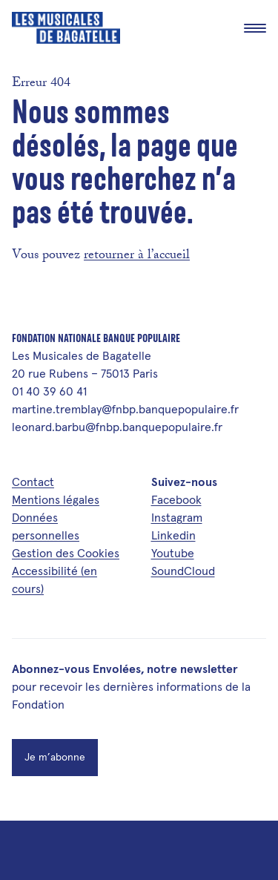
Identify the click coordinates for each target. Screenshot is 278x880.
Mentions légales (55, 499)
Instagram (176, 517)
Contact (33, 481)
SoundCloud (183, 570)
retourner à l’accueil (137, 256)
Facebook (176, 499)
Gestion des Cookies (65, 552)
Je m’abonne (54, 757)
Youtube (172, 552)
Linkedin (173, 535)
